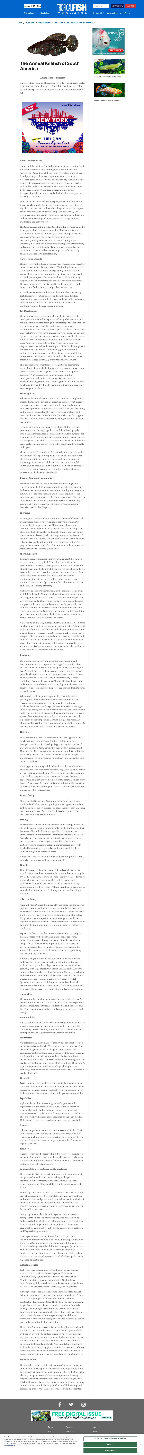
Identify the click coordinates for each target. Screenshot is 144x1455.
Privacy (95, 1431)
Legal (94, 1427)
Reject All (110, 1444)
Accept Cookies (110, 1450)
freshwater (44, 23)
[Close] (140, 1444)
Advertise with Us (98, 13)
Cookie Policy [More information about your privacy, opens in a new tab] (10, 1445)
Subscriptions (44, 13)
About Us (123, 13)
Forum (50, 1427)
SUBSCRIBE (130, 6)
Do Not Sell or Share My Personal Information (110, 1439)
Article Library (29, 13)
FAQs (50, 1431)
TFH (20, 23)
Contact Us (69, 1431)
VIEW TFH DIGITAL (117, 6)
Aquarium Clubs (112, 13)
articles (30, 23)
